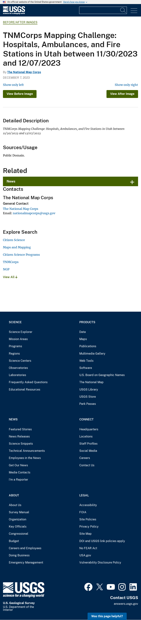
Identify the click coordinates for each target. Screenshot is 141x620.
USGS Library (88, 389)
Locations (86, 436)
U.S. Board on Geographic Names (102, 375)
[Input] (103, 10)
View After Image (122, 94)
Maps (83, 339)
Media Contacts (19, 472)
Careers (84, 458)
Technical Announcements (27, 451)
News (11, 181)
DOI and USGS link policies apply (102, 541)
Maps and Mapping (17, 247)
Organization (17, 519)
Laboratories (17, 375)
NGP (6, 269)
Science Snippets (21, 443)
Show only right (126, 84)
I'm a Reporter (18, 479)
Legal (84, 495)
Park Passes (87, 404)
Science (15, 322)
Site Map (85, 533)
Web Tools (86, 360)
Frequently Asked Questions (28, 382)
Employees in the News (25, 458)
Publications (87, 346)
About (14, 495)
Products (87, 322)
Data (82, 332)
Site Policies (87, 519)
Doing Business (19, 555)
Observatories (18, 368)
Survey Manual (19, 512)
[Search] (123, 10)
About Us (15, 505)
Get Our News (18, 465)
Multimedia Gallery (92, 353)
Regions (14, 353)
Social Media (88, 451)
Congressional (18, 533)
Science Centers (20, 360)
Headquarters (88, 429)
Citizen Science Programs (21, 254)
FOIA (82, 512)
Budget (14, 541)
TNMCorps (11, 262)
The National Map (91, 382)
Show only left (13, 85)
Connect (86, 419)
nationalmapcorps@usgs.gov (34, 213)
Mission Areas (18, 339)
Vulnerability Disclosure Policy (100, 562)
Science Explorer (20, 332)
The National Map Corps (24, 72)
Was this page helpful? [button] (107, 616)
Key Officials (17, 526)
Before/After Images (20, 22)
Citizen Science (14, 240)
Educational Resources (24, 389)
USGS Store (87, 396)
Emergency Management (26, 562)
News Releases (19, 436)
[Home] (14, 13)
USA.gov (85, 555)
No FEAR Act (88, 548)
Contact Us (86, 465)
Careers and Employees (25, 548)
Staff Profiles (88, 443)
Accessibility (88, 505)
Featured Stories (20, 429)
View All (10, 277)
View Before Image (20, 94)
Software (85, 368)
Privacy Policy (89, 526)
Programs (15, 346)
